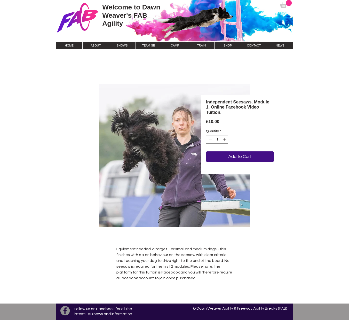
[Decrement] (210, 139)
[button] (286, 4)
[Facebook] (65, 310)
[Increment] (225, 139)
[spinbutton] (217, 139)
